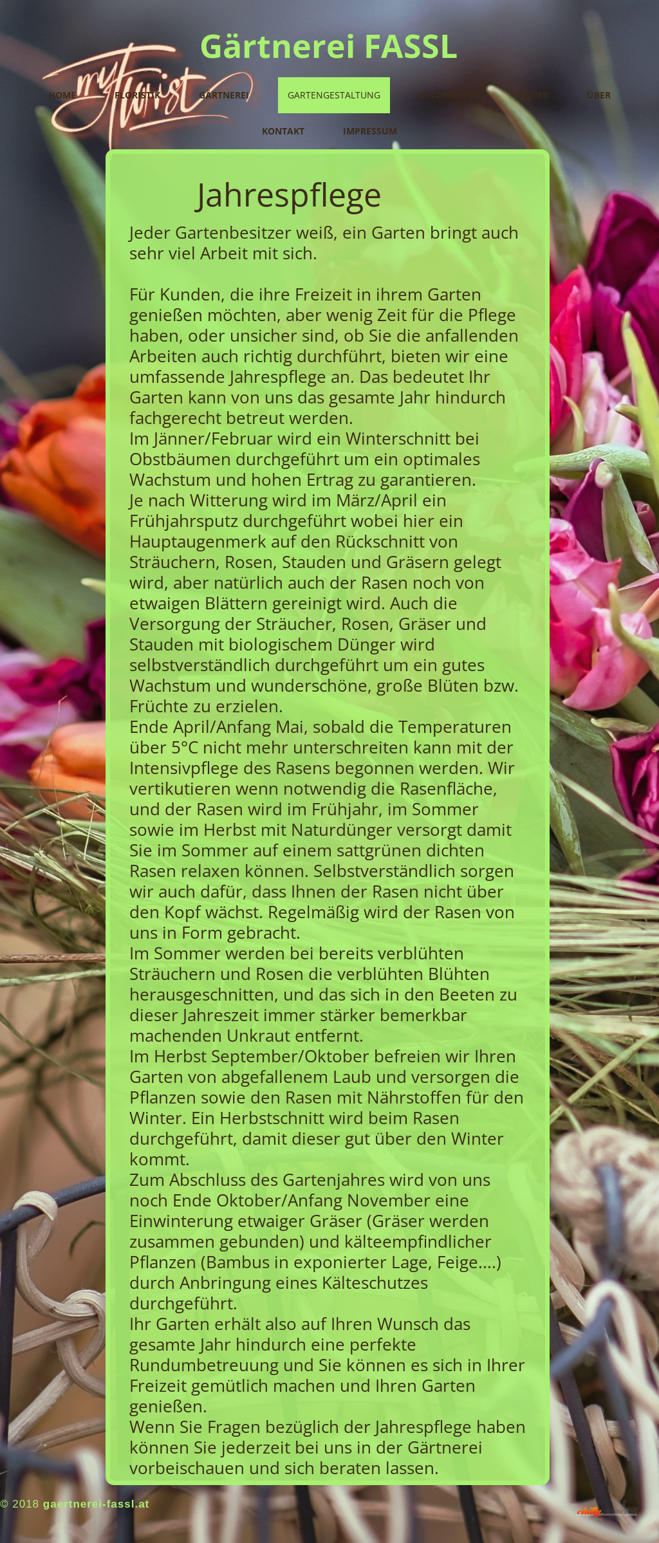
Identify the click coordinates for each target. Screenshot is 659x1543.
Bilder (532, 95)
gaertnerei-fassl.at (96, 1504)
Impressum (370, 131)
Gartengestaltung (334, 95)
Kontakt (283, 131)
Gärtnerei (224, 95)
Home (62, 95)
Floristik (137, 95)
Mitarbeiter (448, 95)
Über (599, 95)
